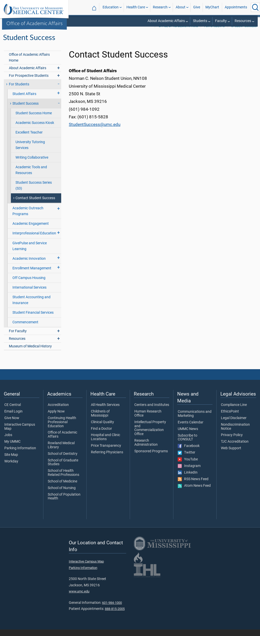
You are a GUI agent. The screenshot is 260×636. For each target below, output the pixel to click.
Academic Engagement (30, 230)
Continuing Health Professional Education (62, 429)
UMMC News (188, 436)
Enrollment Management (31, 275)
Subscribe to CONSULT (187, 444)
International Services (29, 294)
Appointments (236, 7)
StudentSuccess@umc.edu (94, 131)
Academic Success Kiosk (34, 129)
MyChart (212, 7)
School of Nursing (62, 495)
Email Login (13, 418)
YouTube (188, 466)
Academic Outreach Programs (27, 218)
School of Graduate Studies (63, 469)
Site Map (11, 461)
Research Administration (146, 449)
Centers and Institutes (151, 411)
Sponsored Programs (151, 458)
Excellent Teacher (29, 139)
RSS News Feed (193, 486)
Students (200, 21)
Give (196, 7)
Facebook (189, 453)
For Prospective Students (28, 82)
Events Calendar (190, 429)
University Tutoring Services (30, 151)
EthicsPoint (230, 418)
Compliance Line (234, 411)
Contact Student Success (35, 204)
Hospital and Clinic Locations (105, 444)
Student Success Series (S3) (33, 192)
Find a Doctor (101, 435)
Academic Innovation (29, 265)
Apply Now (56, 418)
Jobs (8, 442)
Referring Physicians (107, 459)
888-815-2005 (115, 615)
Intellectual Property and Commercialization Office (150, 435)
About (180, 7)
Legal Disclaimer (234, 425)
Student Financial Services (33, 319)
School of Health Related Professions (63, 479)
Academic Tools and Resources (31, 177)
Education (111, 7)
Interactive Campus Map (19, 433)
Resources (243, 21)
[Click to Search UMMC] (255, 7)
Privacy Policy (232, 442)
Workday (11, 468)
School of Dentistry (62, 460)
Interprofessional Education (34, 240)
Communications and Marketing (195, 420)
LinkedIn (188, 479)
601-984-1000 (112, 609)
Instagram (189, 473)
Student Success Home (33, 120)
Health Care (135, 7)
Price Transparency (106, 452)
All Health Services (105, 411)
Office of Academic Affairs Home (29, 64)
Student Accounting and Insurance (31, 307)
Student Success (244, 32)
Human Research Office (147, 420)
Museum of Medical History (30, 353)
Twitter (186, 459)
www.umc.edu (79, 598)
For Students (214, 32)
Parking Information (20, 455)
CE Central (12, 411)
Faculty (221, 21)
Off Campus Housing (28, 284)
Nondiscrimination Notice (235, 433)
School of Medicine (62, 488)
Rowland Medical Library (61, 452)
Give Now (11, 425)
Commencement (25, 329)
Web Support (231, 455)
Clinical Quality (102, 429)
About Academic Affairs (166, 21)
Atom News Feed (194, 492)
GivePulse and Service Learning (29, 253)
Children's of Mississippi (100, 420)
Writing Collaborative (31, 164)
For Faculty (18, 337)
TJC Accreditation (235, 448)
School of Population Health (64, 503)
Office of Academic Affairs (34, 23)
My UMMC (12, 448)
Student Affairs (24, 100)
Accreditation (58, 411)
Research (160, 7)
